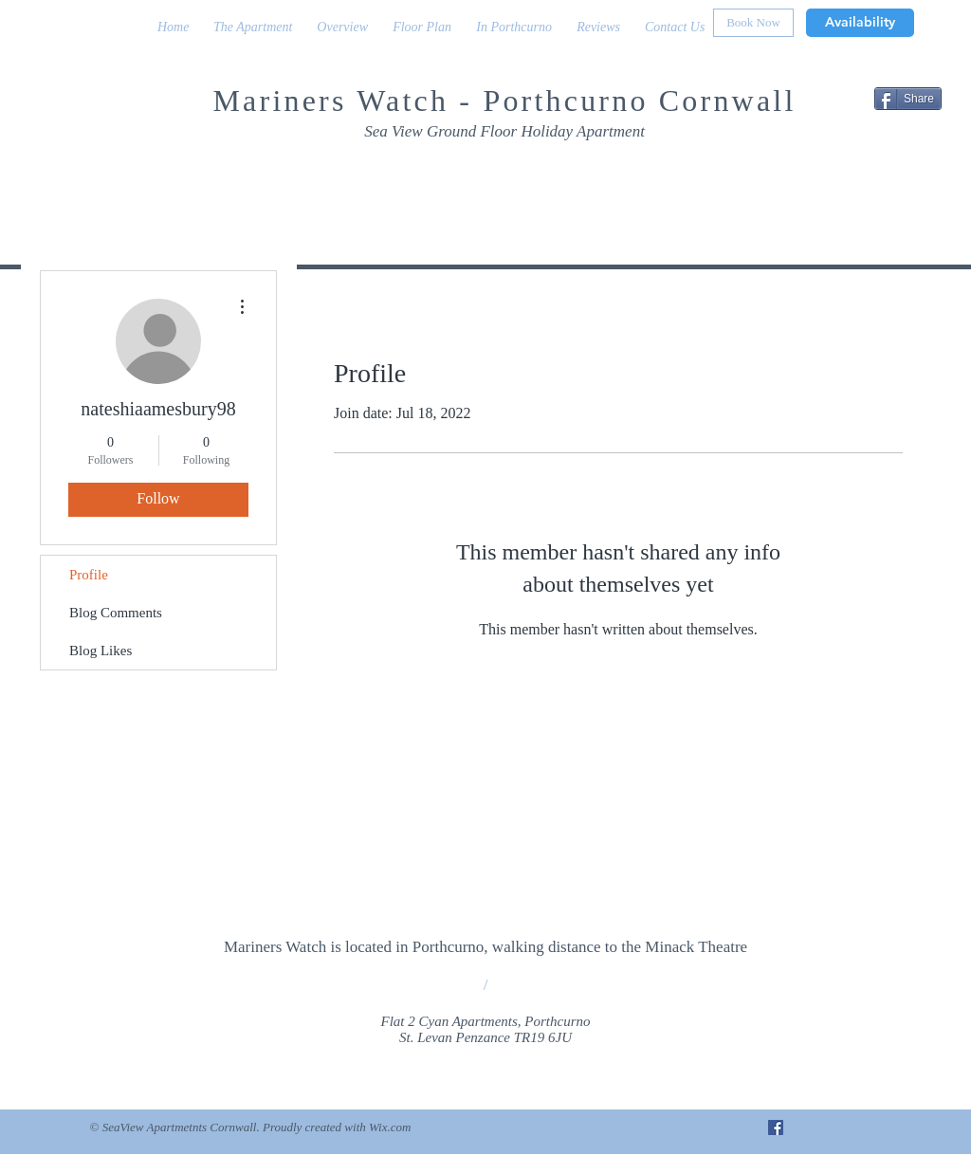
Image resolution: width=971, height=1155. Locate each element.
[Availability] (860, 23)
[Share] (908, 98)
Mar (242, 100)
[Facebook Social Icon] (775, 1127)
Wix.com (390, 1127)
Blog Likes (100, 650)
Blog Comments (115, 612)
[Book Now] (753, 23)
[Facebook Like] (831, 172)
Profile (88, 574)
